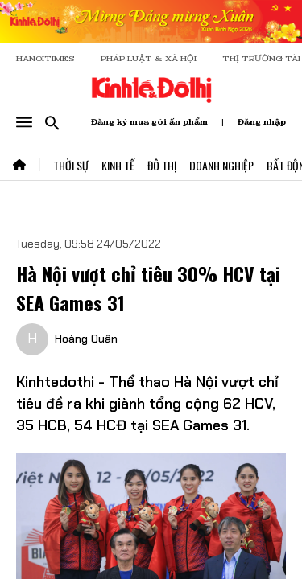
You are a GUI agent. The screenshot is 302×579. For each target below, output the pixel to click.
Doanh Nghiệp (221, 165)
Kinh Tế (117, 165)
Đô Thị (161, 165)
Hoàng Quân (86, 338)
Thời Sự (71, 165)
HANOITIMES (45, 58)
